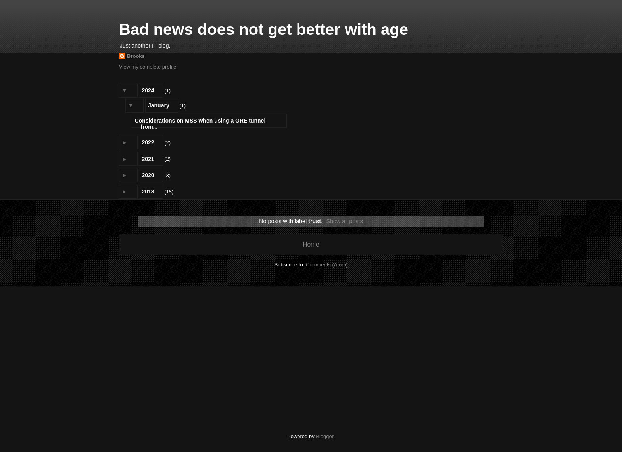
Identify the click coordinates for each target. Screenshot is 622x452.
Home (311, 244)
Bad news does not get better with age (263, 29)
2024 (148, 90)
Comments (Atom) (326, 265)
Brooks (136, 56)
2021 (148, 159)
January (158, 105)
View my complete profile (147, 67)
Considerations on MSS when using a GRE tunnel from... (199, 122)
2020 (148, 175)
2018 (148, 191)
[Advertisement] (311, 353)
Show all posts (344, 221)
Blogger (324, 436)
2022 (148, 142)
